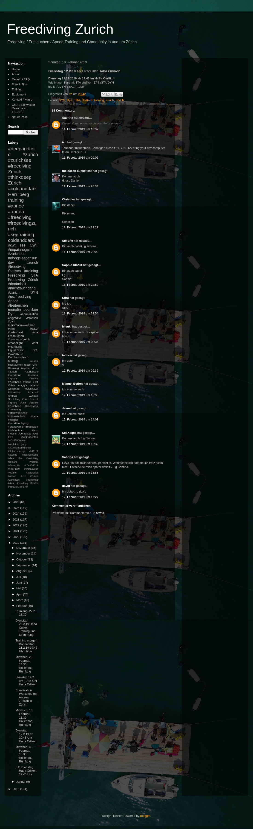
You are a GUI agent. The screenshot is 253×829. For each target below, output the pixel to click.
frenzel (34, 399)
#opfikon (12, 472)
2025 (16, 508)
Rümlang (13, 368)
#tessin (12, 433)
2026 (16, 502)
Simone (67, 240)
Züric (25, 399)
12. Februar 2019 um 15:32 (80, 444)
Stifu (65, 298)
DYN (62, 100)
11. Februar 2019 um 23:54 (80, 313)
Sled (19, 487)
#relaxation (31, 426)
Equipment (19, 94)
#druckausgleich (19, 339)
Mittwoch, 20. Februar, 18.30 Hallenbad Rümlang (24, 664)
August (21, 571)
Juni (19, 582)
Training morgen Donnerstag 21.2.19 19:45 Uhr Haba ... (26, 646)
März (20, 600)
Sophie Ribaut (72, 265)
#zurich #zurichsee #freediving (23, 160)
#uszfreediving (19, 297)
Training (17, 89)
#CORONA (31, 388)
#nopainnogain (20, 250)
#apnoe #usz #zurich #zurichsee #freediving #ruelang (23, 371)
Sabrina (67, 117)
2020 (16, 537)
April (19, 594)
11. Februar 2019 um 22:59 (80, 284)
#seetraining (21, 234)
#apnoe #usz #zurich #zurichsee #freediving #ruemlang (23, 406)
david (66, 485)
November (23, 553)
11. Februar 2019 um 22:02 (80, 252)
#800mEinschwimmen (20, 447)
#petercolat (15, 332)
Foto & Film (19, 84)
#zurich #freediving (23, 264)
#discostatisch (16, 416)
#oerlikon (30, 309)
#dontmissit (17, 284)
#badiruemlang (30, 455)
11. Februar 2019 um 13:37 (80, 129)
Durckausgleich (18, 357)
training (99, 100)
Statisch (87, 100)
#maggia (13, 419)
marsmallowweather (21, 325)
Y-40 (25, 487)
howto (100, 513)
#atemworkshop (17, 412)
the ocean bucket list (77, 171)
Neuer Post (19, 117)
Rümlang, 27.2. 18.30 (25, 612)
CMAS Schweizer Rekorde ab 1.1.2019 (23, 108)
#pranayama (15, 426)
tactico (67, 355)
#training (31, 271)
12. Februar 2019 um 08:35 (80, 342)
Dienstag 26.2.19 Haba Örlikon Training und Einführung (26, 627)
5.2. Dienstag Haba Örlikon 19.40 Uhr (25, 770)
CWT (34, 245)
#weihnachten (29, 436)
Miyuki (66, 326)
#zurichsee (16, 254)
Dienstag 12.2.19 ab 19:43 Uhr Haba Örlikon (25, 736)
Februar (22, 606)
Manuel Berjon (72, 383)
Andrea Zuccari (23, 395)
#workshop (14, 392)
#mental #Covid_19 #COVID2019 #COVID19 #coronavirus (23, 465)
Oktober (22, 559)
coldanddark (21, 240)
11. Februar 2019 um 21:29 (80, 227)
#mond (27, 381)
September (24, 565)
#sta (35, 332)
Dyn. (70, 100)
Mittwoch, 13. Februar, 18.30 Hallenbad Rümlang (24, 717)
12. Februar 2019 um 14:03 (80, 419)
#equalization (29, 314)
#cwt (11, 245)
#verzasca (24, 433)
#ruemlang (22, 483)
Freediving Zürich (23, 280)
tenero (34, 385)
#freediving (20, 217)
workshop (14, 388)
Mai (19, 588)
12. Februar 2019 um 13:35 (80, 395)
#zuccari (33, 392)
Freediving (16, 275)
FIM (35, 381)
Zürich (119, 100)
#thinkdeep (20, 177)
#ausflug (12, 455)
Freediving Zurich (60, 29)
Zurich (110, 100)
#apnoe (16, 205)
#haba (34, 416)
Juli (19, 577)
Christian (68, 199)
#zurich (14, 292)
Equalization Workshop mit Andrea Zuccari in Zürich (26, 697)
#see (35, 430)
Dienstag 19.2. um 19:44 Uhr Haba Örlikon (26, 680)
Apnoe (13, 301)
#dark (11, 458)
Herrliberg (18, 194)
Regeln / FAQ (21, 79)
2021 (16, 531)
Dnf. (35, 350)
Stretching (14, 399)
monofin (14, 309)
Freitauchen (16, 336)
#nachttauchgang (22, 288)
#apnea (16, 211)
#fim (20, 458)
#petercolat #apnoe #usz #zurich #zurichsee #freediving (23, 476)
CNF (35, 364)
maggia (22, 385)
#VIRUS (33, 451)
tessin (28, 364)
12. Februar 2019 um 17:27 (80, 497)
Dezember (23, 547)
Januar (21, 781)
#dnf (35, 343)
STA (77, 100)
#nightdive (15, 318)
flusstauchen (15, 364)
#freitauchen (18, 305)
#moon (34, 360)
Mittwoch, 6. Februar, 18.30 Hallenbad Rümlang (23, 754)
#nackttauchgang (18, 423)
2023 (16, 519)
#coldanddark (22, 188)
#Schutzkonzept (16, 451)
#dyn (11, 321)
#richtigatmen (16, 430)
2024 (16, 513)
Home (16, 69)
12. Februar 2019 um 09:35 (80, 370)
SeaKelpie (69, 432)
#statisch (32, 318)
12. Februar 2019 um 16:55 (80, 472)
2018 (16, 789)
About (16, 74)
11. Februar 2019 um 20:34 (80, 186)
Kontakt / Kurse (22, 99)
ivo (64, 142)
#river (11, 483)
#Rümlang (15, 346)
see (23, 245)
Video (11, 385)
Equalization (16, 350)
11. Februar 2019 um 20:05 (80, 157)
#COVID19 (15, 354)
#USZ (34, 328)
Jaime (66, 408)
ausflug (13, 361)
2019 (16, 542)
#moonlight (15, 343)
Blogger (145, 816)
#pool (11, 328)
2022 (16, 525)
